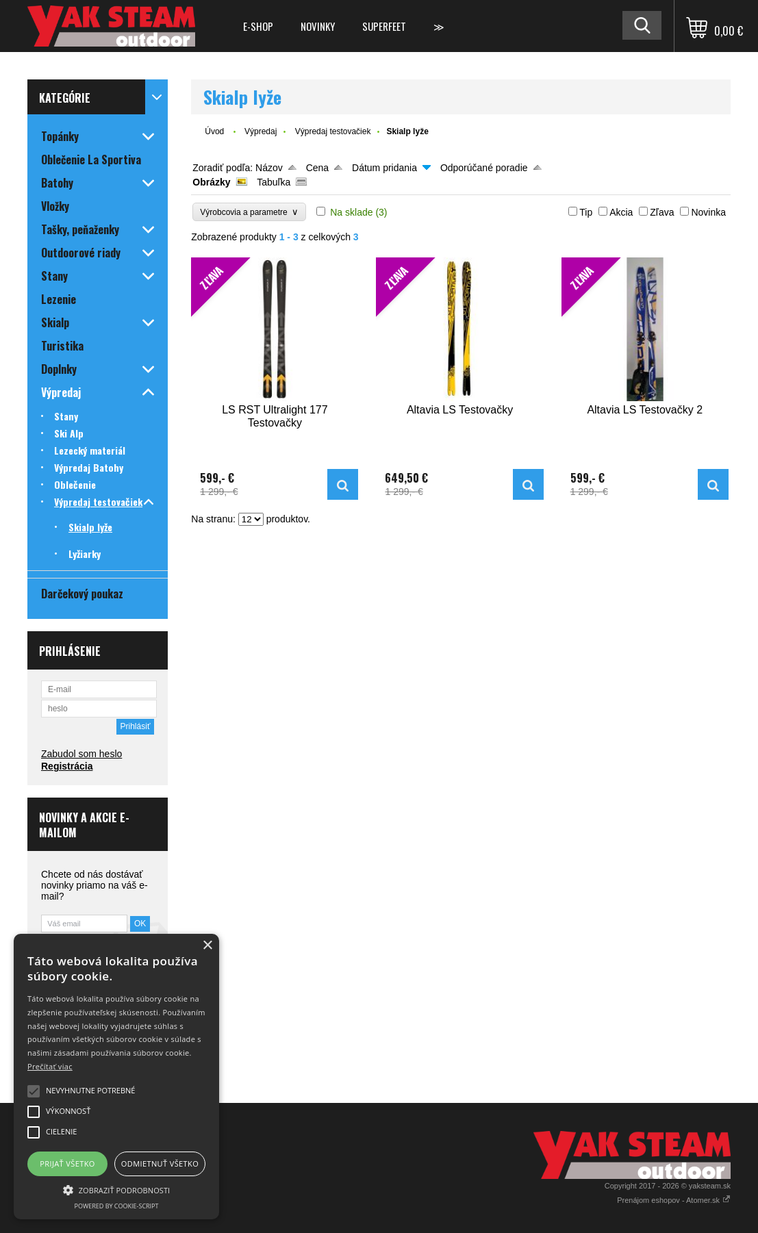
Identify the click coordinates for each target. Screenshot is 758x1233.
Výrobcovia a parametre (249, 212)
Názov (269, 167)
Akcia (621, 212)
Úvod (214, 131)
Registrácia (66, 766)
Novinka (708, 212)
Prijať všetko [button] (67, 1163)
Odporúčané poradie (484, 167)
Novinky (318, 26)
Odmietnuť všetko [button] (160, 1163)
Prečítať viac (50, 1066)
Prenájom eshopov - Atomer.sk (674, 1200)
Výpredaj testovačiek (333, 131)
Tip (585, 212)
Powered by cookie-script (117, 1206)
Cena (317, 167)
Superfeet (384, 26)
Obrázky (211, 182)
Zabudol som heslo (81, 753)
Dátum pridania (384, 167)
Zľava (662, 212)
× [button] (207, 946)
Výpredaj (260, 131)
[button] (116, 1189)
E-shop (258, 26)
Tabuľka (273, 182)
